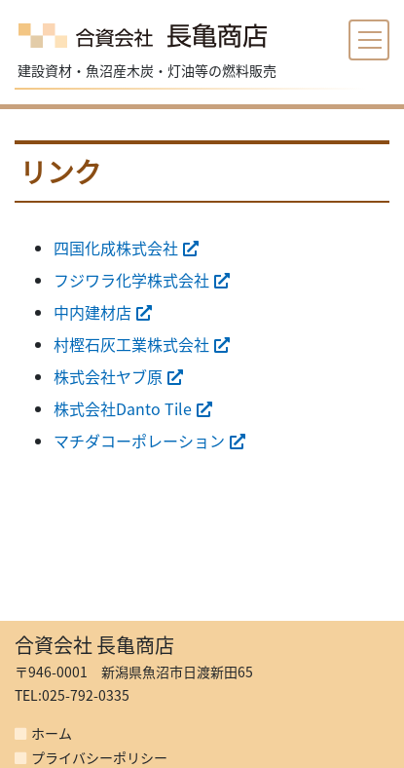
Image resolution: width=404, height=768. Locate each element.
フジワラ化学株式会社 (131, 279)
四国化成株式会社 (116, 247)
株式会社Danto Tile (123, 408)
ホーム (51, 733)
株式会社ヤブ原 (108, 376)
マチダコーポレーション (139, 440)
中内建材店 (92, 312)
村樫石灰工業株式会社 (131, 344)
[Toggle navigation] (369, 39)
